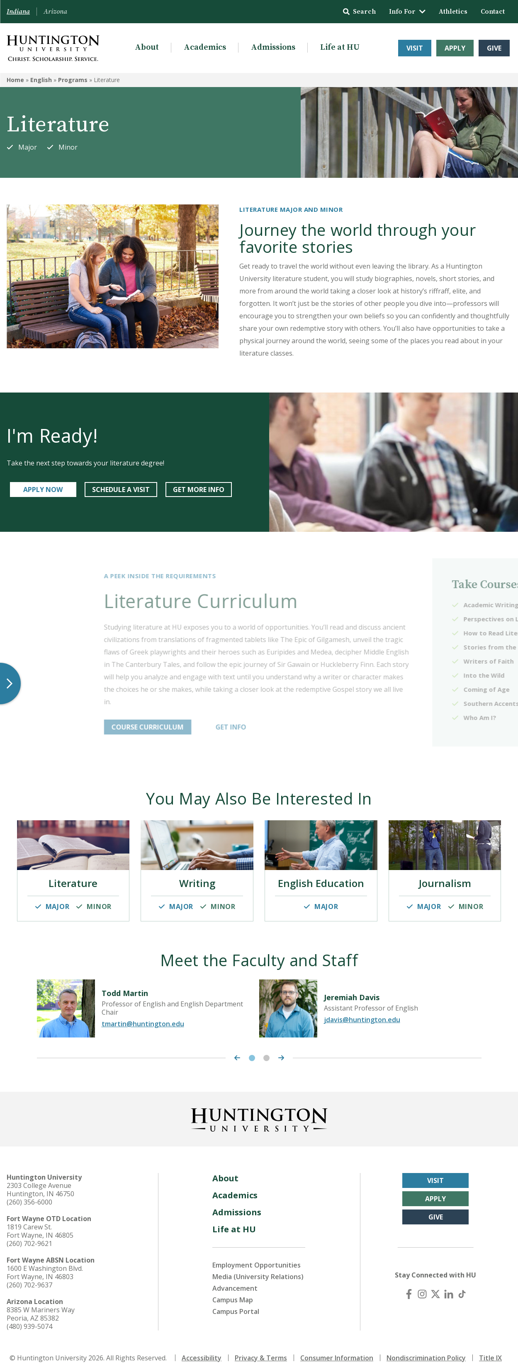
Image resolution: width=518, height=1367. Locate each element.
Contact (493, 11)
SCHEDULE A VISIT (121, 489)
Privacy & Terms (261, 1349)
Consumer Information (336, 1349)
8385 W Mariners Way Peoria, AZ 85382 (41, 1305)
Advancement (235, 1280)
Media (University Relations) (258, 1268)
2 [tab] (266, 1050)
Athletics (453, 11)
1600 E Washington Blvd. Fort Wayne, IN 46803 (45, 1264)
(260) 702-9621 (29, 1235)
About (147, 47)
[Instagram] (422, 1286)
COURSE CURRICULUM (240, 727)
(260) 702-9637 (29, 1276)
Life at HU (340, 47)
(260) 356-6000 (29, 1193)
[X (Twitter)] (435, 1286)
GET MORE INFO (198, 489)
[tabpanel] (148, 1000)
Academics (205, 47)
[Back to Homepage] (259, 1110)
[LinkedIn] (449, 1286)
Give (494, 48)
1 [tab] (252, 1050)
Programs (73, 80)
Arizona (55, 11)
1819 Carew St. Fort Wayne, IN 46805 (40, 1222)
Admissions (273, 47)
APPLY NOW (43, 489)
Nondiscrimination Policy (426, 1349)
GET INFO (323, 727)
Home (15, 80)
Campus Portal (235, 1303)
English (41, 80)
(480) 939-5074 (29, 1318)
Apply (455, 48)
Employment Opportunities (256, 1256)
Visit (414, 48)
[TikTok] (462, 1286)
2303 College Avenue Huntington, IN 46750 (40, 1181)
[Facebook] (409, 1286)
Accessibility (201, 1349)
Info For (407, 11)
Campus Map (232, 1291)
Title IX (490, 1349)
